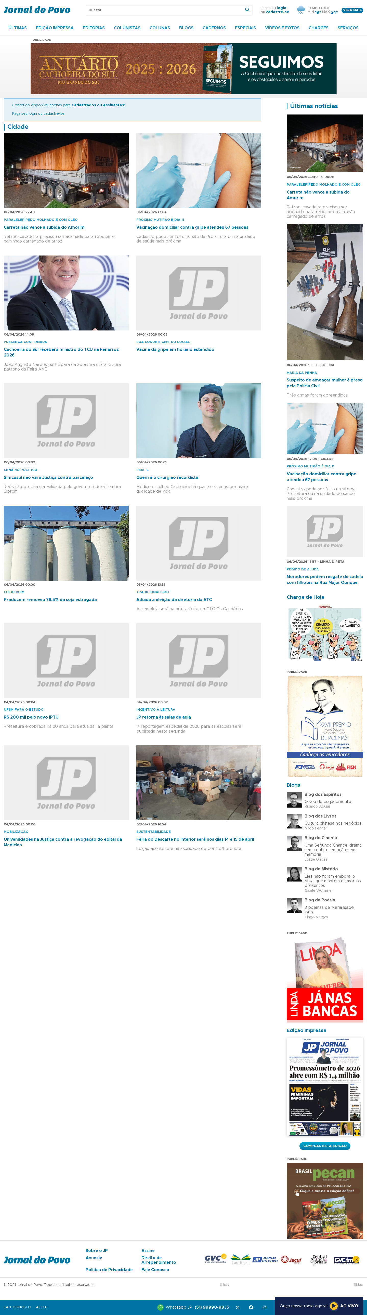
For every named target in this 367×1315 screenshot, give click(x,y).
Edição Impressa (55, 28)
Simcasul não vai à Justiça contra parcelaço (48, 478)
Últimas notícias (314, 106)
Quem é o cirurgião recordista (167, 478)
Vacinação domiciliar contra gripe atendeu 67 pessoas (192, 227)
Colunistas (127, 28)
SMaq (358, 1284)
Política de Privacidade (109, 1270)
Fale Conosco (155, 1270)
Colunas (160, 28)
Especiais (245, 28)
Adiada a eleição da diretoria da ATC (174, 600)
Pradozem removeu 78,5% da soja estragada (50, 600)
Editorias (94, 28)
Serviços (348, 28)
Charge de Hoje (305, 597)
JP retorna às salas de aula (163, 717)
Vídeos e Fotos (282, 28)
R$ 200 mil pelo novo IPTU (31, 717)
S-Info (225, 1284)
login (281, 8)
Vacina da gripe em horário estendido (175, 350)
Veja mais (352, 10)
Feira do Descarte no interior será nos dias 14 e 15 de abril (195, 839)
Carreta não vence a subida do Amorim (44, 227)
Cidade (18, 127)
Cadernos (214, 28)
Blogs (186, 28)
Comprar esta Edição (325, 1146)
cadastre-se (277, 12)
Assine (148, 1251)
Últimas (17, 28)
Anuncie (94, 1258)
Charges (319, 28)
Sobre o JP (97, 1251)
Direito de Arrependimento (158, 1260)
